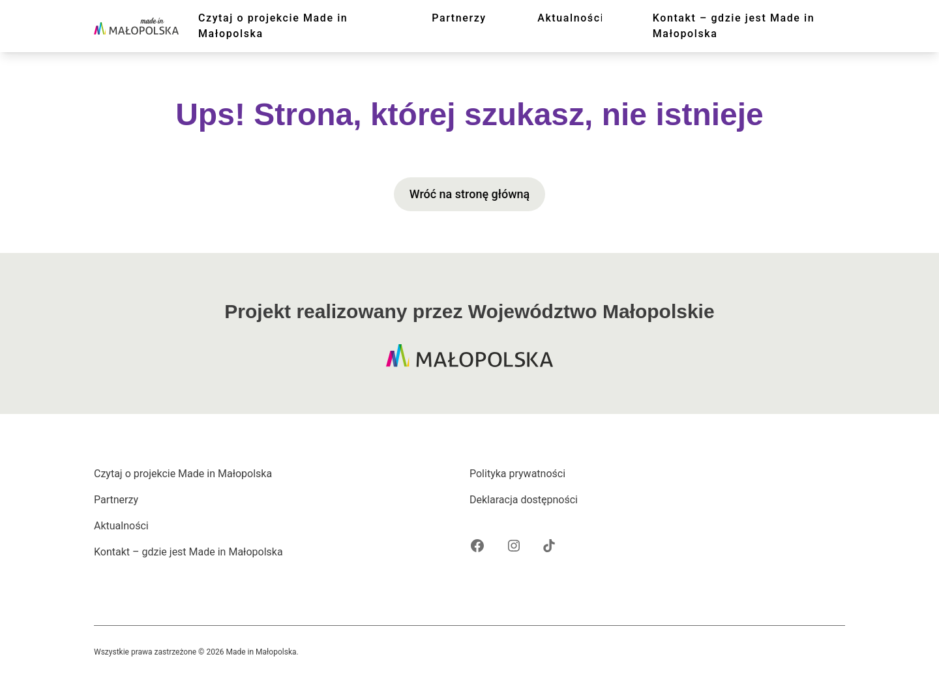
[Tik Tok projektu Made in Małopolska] (549, 545)
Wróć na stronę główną (470, 194)
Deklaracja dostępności (524, 500)
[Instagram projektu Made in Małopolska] (514, 545)
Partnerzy (459, 18)
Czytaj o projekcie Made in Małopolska (273, 26)
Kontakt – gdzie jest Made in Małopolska (734, 26)
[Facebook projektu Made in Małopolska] (477, 545)
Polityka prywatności (517, 473)
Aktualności (570, 18)
